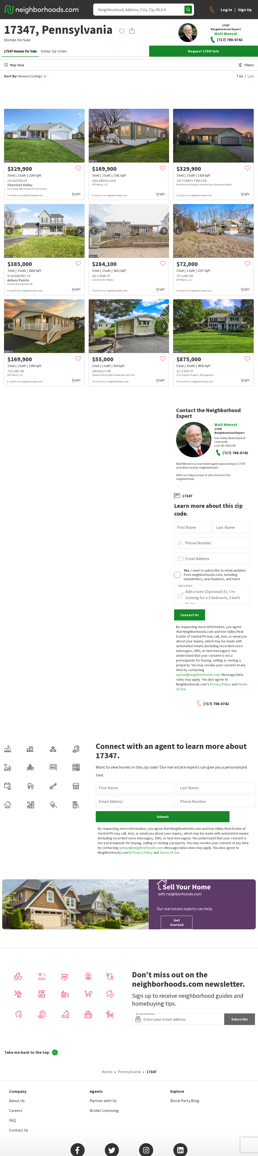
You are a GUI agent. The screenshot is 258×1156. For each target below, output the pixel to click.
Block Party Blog (184, 1100)
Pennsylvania (129, 1071)
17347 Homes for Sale (20, 51)
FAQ (12, 1120)
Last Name (225, 527)
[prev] (9, 136)
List (250, 76)
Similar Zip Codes (54, 51)
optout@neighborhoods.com (198, 674)
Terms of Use (170, 852)
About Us (17, 1100)
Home (107, 1071)
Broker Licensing (104, 1110)
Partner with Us (103, 1100)
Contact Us (18, 1130)
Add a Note (185, 585)
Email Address (197, 558)
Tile (239, 76)
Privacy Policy (220, 684)
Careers (15, 1110)
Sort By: (10, 76)
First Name (186, 527)
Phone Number (198, 543)
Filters (246, 65)
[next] (80, 136)
